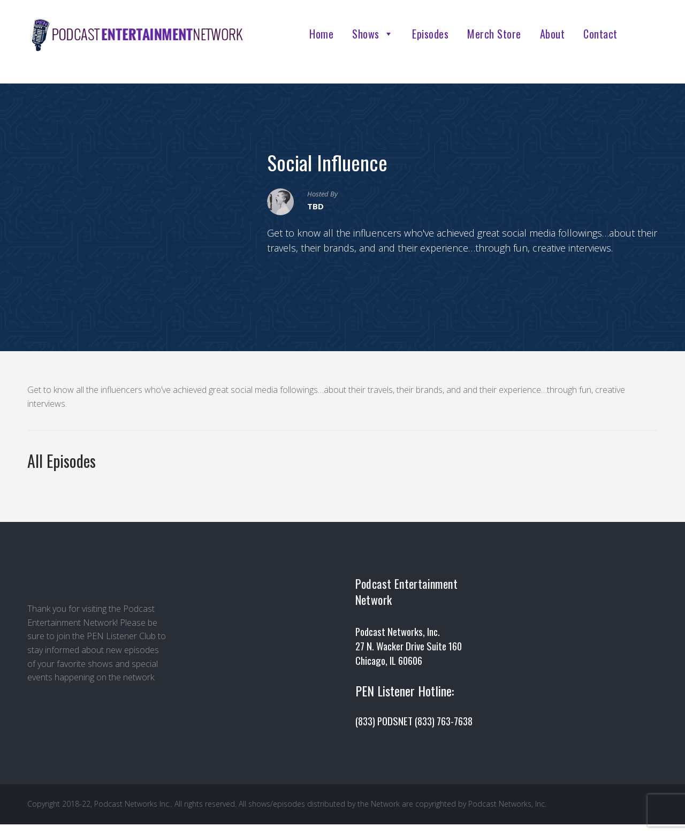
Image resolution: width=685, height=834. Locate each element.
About (552, 33)
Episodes (430, 33)
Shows (372, 33)
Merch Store (494, 33)
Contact (600, 33)
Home (321, 33)
